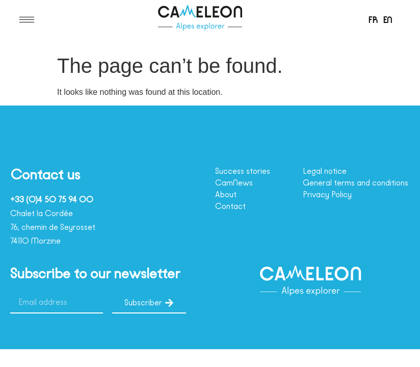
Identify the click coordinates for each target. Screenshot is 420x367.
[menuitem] (371, 19)
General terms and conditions (341, 187)
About (227, 195)
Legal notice (327, 171)
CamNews (236, 183)
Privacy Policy (331, 204)
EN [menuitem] (388, 20)
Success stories (247, 171)
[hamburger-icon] (26, 20)
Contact (231, 206)
